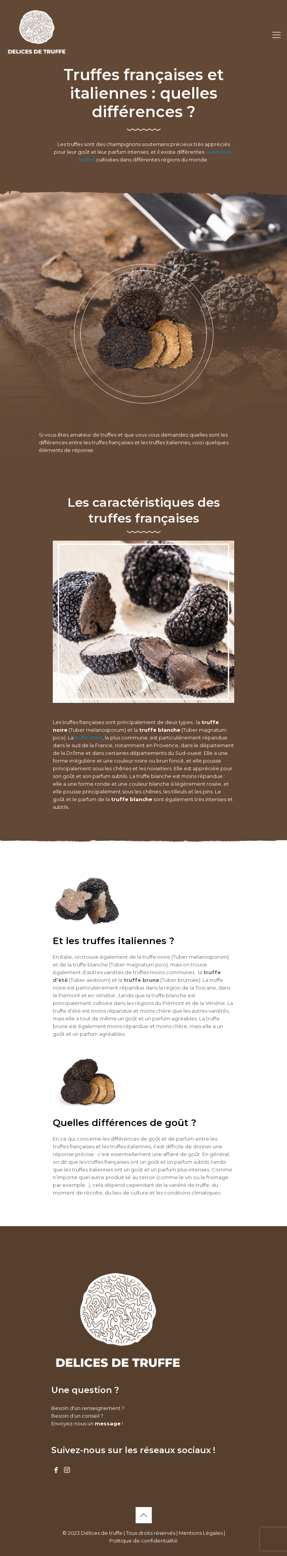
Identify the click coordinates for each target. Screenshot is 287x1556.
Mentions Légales (201, 1533)
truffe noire (88, 737)
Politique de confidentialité (143, 1541)
